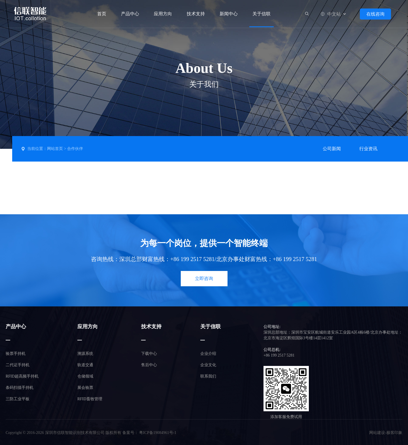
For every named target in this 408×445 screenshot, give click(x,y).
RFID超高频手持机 (22, 376)
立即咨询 (204, 278)
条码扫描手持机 (19, 387)
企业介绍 (208, 353)
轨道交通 (85, 365)
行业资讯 (368, 148)
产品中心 (130, 13)
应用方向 (163, 13)
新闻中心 (229, 13)
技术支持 (196, 13)
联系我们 (208, 376)
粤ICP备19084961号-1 (157, 433)
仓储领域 (85, 376)
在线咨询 (375, 14)
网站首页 (55, 149)
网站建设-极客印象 (385, 433)
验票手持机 (16, 353)
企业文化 (208, 365)
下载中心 (149, 353)
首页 (101, 13)
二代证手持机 (17, 365)
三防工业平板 (17, 399)
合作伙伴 (75, 149)
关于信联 (261, 14)
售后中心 (149, 365)
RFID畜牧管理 (89, 399)
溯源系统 (85, 353)
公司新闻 (332, 148)
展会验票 (85, 387)
